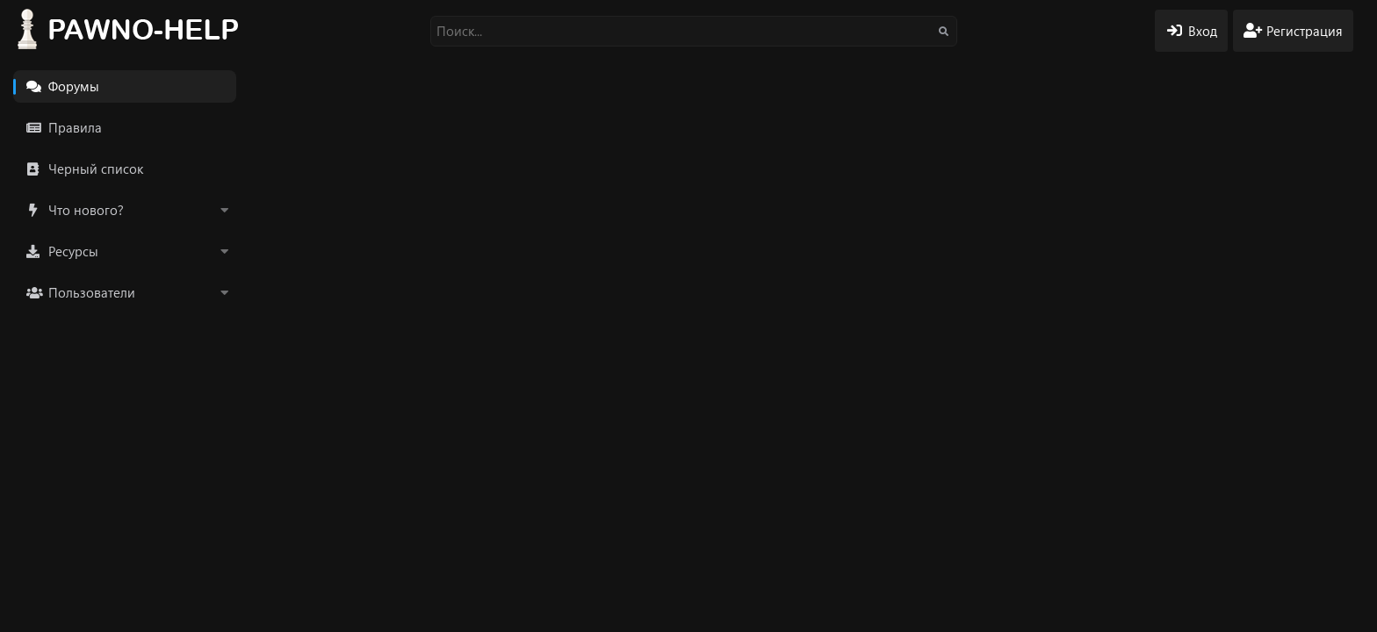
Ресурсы (73, 251)
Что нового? (86, 210)
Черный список (95, 168)
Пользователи (91, 292)
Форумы (73, 86)
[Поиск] (693, 31)
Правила (75, 127)
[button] (224, 210)
